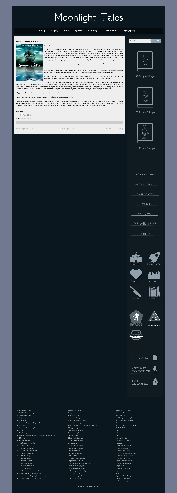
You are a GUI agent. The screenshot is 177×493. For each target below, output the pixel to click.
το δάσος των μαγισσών (124, 481)
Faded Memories (121, 415)
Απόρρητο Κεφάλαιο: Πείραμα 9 (29, 423)
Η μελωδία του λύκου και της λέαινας (31, 471)
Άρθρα (66, 31)
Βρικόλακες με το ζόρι (26, 433)
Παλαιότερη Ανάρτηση (113, 128)
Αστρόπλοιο (23, 425)
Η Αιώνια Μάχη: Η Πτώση (27, 443)
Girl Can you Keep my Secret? (126, 418)
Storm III (119, 435)
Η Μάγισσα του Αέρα (26, 453)
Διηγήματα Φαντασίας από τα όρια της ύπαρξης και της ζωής (39, 435)
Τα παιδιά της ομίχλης (75, 478)
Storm (118, 430)
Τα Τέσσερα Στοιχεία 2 (75, 476)
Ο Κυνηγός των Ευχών (75, 430)
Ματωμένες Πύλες (74, 418)
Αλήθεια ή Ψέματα (25, 418)
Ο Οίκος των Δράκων (74, 433)
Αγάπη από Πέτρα (25, 415)
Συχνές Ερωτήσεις (130, 31)
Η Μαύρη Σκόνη (24, 456)
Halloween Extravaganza (124, 420)
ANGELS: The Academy (124, 410)
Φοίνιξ (118, 473)
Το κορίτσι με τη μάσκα (123, 463)
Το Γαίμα (119, 443)
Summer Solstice (27, 118)
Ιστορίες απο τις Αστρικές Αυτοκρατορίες (32, 476)
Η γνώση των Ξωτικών (26, 461)
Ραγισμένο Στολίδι (73, 456)
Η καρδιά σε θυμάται (26, 463)
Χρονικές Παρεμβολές (123, 476)
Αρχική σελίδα (67, 128)
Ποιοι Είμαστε (111, 31)
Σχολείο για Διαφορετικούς (76, 468)
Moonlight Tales (88, 17)
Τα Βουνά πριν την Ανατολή (77, 471)
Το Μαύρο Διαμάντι (122, 448)
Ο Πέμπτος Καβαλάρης (75, 438)
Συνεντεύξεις (93, 31)
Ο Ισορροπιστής (73, 428)
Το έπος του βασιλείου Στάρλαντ (126, 453)
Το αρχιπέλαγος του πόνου (125, 456)
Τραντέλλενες (120, 471)
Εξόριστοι (22, 438)
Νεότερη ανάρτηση (24, 128)
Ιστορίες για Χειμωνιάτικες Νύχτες (30, 478)
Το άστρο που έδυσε (123, 451)
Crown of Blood (121, 413)
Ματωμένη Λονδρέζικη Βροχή (77, 420)
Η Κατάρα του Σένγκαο (26, 448)
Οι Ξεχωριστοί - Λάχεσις (75, 440)
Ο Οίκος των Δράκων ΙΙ (75, 435)
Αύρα (21, 430)
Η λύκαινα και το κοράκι (26, 466)
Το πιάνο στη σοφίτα (123, 468)
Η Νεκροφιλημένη (25, 458)
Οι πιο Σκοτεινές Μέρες (75, 445)
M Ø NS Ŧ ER (120, 428)
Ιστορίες (54, 31)
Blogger (96, 486)
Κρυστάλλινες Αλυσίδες (75, 410)
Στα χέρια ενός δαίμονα (75, 461)
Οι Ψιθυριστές (72, 443)
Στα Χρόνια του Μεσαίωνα (76, 458)
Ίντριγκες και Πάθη (25, 410)
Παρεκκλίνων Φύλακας (75, 453)
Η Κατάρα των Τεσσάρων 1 (28, 451)
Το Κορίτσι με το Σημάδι (124, 445)
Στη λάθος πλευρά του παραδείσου (79, 463)
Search (156, 41)
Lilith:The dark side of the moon (126, 425)
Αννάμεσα (22, 420)
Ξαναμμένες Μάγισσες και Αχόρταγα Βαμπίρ (82, 425)
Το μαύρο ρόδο (121, 466)
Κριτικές (78, 31)
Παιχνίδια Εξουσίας (74, 451)
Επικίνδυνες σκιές (25, 440)
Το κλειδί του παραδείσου (124, 461)
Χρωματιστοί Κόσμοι (123, 478)
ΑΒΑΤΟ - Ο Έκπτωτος (26, 413)
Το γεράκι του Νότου (123, 458)
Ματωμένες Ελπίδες (74, 415)
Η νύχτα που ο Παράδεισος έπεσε (30, 473)
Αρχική (42, 31)
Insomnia (119, 423)
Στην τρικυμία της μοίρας (76, 466)
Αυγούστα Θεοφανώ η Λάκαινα (29, 428)
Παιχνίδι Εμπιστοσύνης (75, 448)
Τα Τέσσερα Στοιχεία (74, 473)
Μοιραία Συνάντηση (74, 423)
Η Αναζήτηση (23, 445)
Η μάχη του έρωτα (25, 468)
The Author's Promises (123, 440)
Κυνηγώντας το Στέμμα (75, 413)
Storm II (119, 433)
